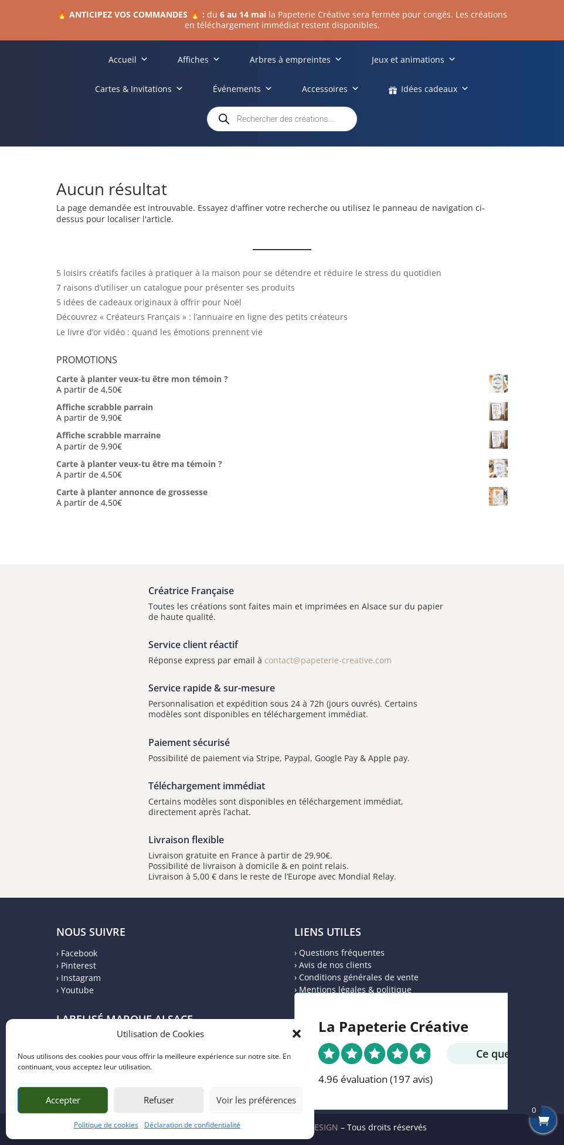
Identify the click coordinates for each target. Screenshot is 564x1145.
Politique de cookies (106, 1125)
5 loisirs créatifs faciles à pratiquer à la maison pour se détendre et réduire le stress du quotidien (248, 272)
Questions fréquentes (342, 952)
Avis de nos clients (335, 964)
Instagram (81, 977)
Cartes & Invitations (139, 88)
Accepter (63, 1100)
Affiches (199, 59)
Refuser (159, 1100)
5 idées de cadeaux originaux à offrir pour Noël (149, 302)
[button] (297, 1034)
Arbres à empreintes (296, 59)
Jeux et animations (414, 59)
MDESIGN (319, 1127)
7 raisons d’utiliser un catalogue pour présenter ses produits (175, 287)
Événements (243, 88)
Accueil (128, 59)
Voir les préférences (256, 1100)
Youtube (77, 990)
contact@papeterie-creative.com (328, 660)
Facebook (79, 953)
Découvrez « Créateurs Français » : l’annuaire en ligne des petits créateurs (202, 316)
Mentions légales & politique (355, 989)
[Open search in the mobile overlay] (282, 119)
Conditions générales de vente (359, 977)
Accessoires (330, 88)
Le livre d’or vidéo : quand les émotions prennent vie (159, 332)
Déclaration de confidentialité (192, 1125)
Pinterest (78, 965)
